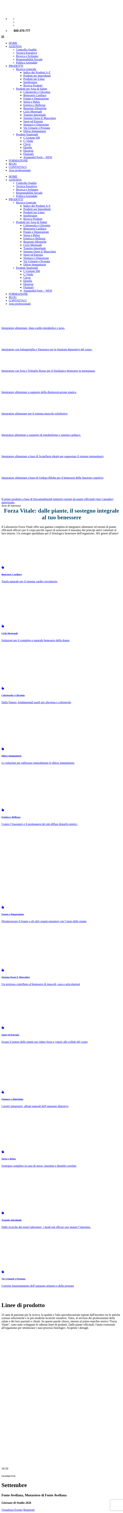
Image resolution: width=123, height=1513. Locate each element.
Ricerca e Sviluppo (27, 56)
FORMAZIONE (18, 160)
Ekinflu (27, 147)
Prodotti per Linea (33, 78)
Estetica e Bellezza (34, 105)
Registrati (29, 1509)
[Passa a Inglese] (17, 22)
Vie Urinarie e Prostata (36, 127)
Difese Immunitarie (34, 131)
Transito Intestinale (34, 114)
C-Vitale (28, 140)
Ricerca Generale (26, 69)
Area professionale (20, 170)
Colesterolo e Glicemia (36, 92)
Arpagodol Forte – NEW (37, 157)
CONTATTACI (18, 167)
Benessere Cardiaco (34, 95)
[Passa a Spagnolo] (17, 25)
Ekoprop (28, 150)
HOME (13, 43)
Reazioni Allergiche (34, 108)
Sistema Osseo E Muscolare (39, 118)
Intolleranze (30, 82)
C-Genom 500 (31, 137)
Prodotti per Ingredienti (37, 75)
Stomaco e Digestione (36, 124)
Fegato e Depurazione (36, 98)
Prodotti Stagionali (27, 134)
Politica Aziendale (26, 62)
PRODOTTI (16, 65)
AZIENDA (15, 46)
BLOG (13, 163)
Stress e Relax (31, 101)
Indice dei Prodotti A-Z (36, 72)
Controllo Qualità (26, 49)
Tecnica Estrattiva (26, 52)
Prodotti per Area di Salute (31, 88)
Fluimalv (28, 154)
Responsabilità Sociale (29, 59)
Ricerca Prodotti (32, 85)
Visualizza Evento (12, 1509)
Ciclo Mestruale (32, 111)
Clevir (27, 144)
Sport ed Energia (33, 121)
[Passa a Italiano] (17, 18)
